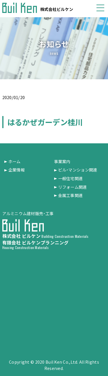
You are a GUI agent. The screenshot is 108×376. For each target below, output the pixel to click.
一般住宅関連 (70, 179)
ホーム (14, 162)
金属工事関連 (70, 195)
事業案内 (62, 162)
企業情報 (16, 170)
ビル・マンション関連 (77, 170)
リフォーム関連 (72, 187)
